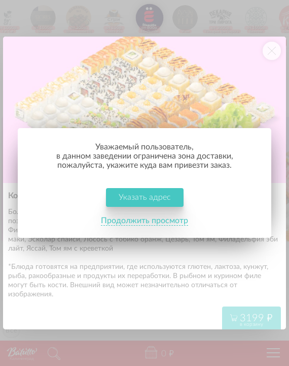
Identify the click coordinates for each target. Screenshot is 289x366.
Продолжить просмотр (144, 221)
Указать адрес (145, 197)
